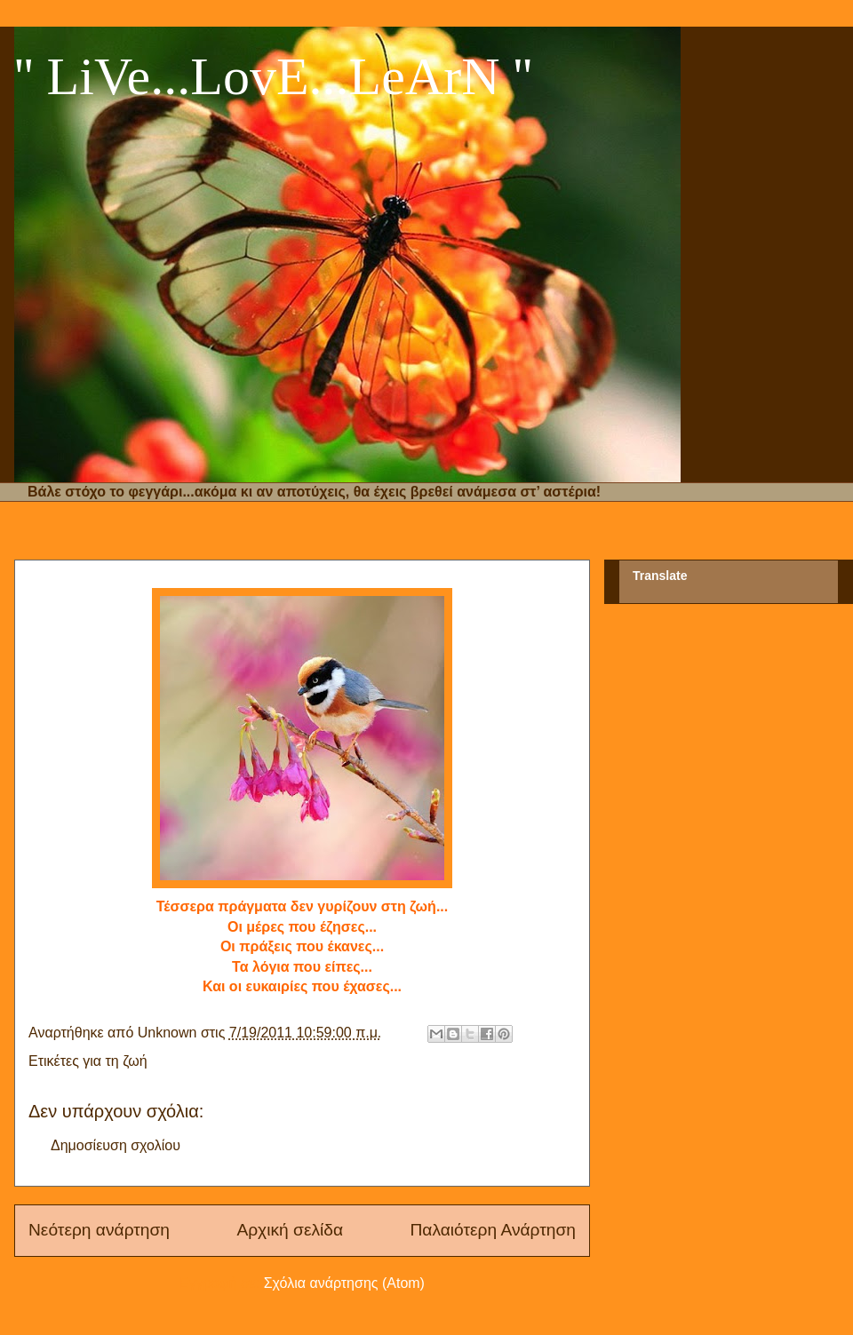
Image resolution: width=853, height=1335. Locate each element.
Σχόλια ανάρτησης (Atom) (344, 1283)
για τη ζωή (115, 1061)
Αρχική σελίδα (289, 1229)
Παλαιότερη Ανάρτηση (493, 1229)
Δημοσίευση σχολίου (115, 1145)
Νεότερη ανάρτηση (99, 1229)
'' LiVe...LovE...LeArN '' (273, 76)
